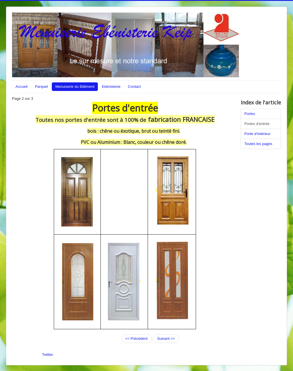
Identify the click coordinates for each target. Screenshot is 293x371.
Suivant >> (166, 338)
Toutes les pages (258, 144)
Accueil (21, 86)
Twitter (47, 354)
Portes (249, 114)
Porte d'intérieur (257, 134)
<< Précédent (136, 338)
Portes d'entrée (257, 124)
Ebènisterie (111, 86)
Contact (134, 86)
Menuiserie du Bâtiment (74, 86)
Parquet (41, 86)
